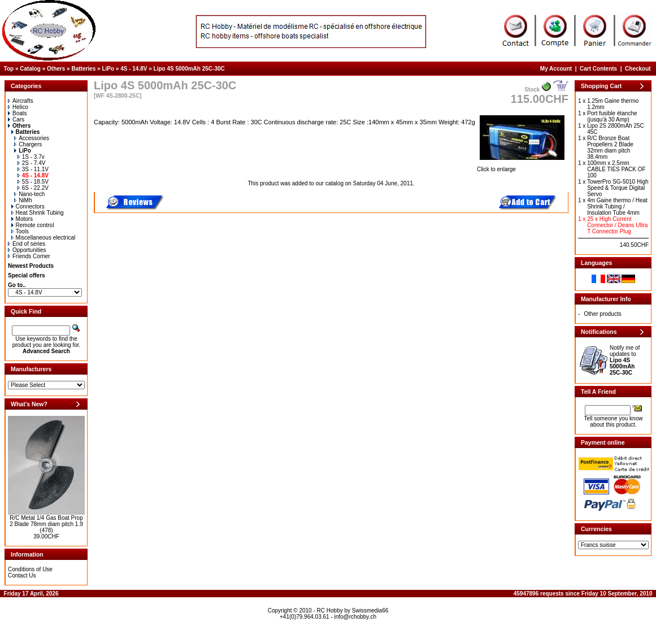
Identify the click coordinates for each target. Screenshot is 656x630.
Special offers (26, 275)
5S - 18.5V (33, 182)
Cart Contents (598, 69)
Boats (17, 113)
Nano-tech (29, 194)
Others (56, 69)
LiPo (108, 69)
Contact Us (22, 575)
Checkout (638, 69)
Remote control (32, 225)
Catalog (30, 69)
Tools (20, 231)
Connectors (28, 206)
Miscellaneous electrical (43, 237)
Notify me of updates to (625, 360)
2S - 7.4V (32, 163)
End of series (26, 244)
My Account (556, 69)
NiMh (23, 200)
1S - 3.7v (31, 157)
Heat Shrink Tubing (37, 213)
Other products (603, 314)
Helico (18, 107)
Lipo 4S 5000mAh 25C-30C (189, 69)
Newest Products (31, 266)
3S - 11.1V (33, 169)
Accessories (31, 138)
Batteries (83, 69)
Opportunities (27, 250)
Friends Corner (29, 256)
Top (9, 69)
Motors (22, 219)
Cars (16, 119)
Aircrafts (20, 101)
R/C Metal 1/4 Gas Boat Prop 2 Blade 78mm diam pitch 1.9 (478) (46, 524)
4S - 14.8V (133, 69)
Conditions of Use (30, 569)
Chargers (28, 144)
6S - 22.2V (33, 188)
